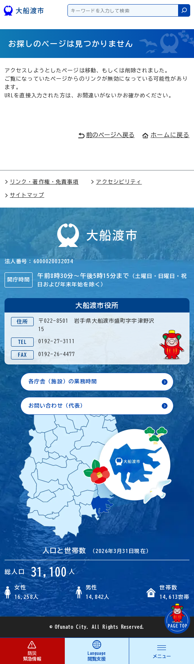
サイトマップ (24, 195)
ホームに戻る (165, 135)
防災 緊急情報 (32, 650)
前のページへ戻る (106, 135)
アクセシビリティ (116, 181)
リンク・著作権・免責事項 (41, 181)
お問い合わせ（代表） (57, 405)
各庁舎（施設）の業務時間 (62, 381)
